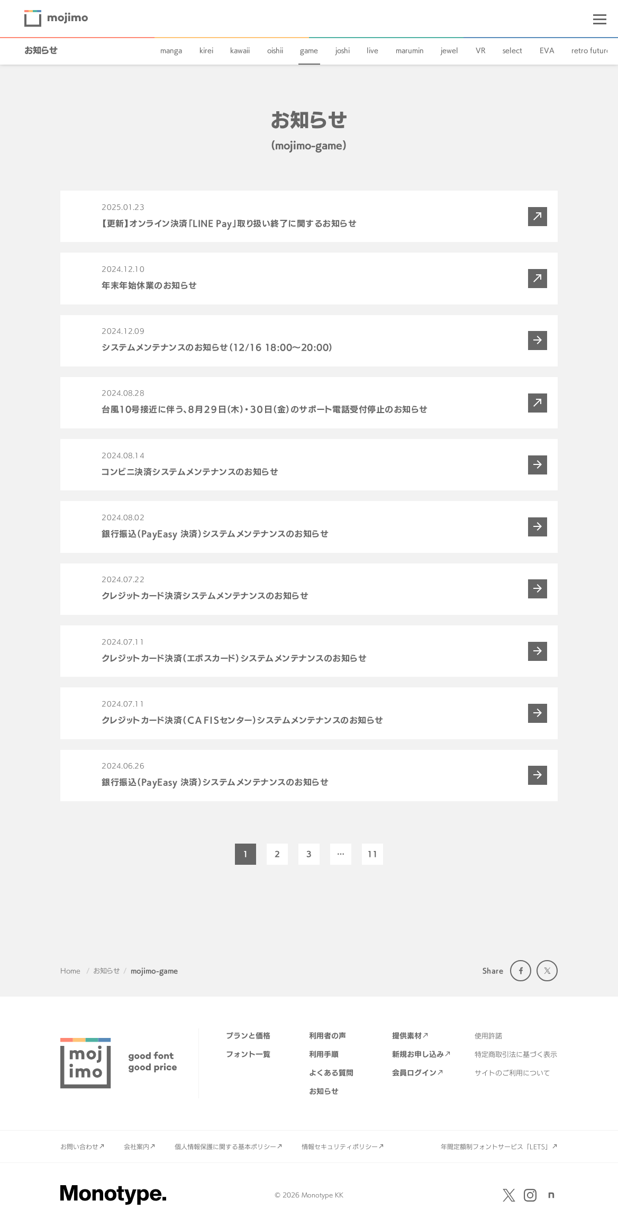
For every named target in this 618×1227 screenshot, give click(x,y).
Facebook (520, 970)
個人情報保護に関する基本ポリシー (225, 1146)
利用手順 (324, 1054)
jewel (449, 50)
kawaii (240, 50)
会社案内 (136, 1146)
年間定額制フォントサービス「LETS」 (496, 1146)
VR (481, 50)
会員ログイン (414, 1072)
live (372, 50)
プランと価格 (248, 1035)
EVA (547, 50)
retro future (591, 50)
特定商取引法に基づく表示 (516, 1054)
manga (171, 50)
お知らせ (41, 50)
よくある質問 (331, 1072)
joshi (342, 50)
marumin (410, 50)
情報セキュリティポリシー (340, 1146)
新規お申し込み (418, 1054)
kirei (206, 50)
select (512, 50)
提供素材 (407, 1035)
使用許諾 (488, 1036)
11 (372, 853)
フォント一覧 (248, 1054)
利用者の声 (327, 1035)
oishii (275, 50)
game (309, 50)
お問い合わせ (79, 1146)
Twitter (547, 970)
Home (70, 970)
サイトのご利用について (512, 1073)
